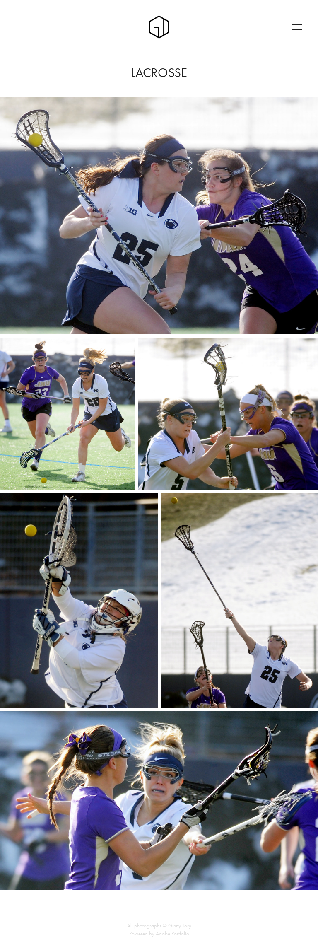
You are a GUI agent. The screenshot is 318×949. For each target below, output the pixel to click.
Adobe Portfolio (172, 933)
